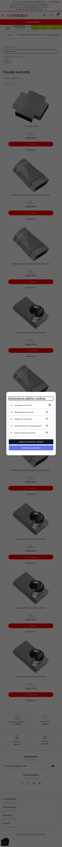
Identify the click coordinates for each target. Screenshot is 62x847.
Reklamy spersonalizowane (25, 433)
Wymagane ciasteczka (23, 405)
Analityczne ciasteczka (23, 419)
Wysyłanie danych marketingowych (28, 426)
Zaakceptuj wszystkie (31, 448)
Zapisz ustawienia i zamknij (31, 442)
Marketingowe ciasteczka (24, 412)
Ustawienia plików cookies (27, 398)
